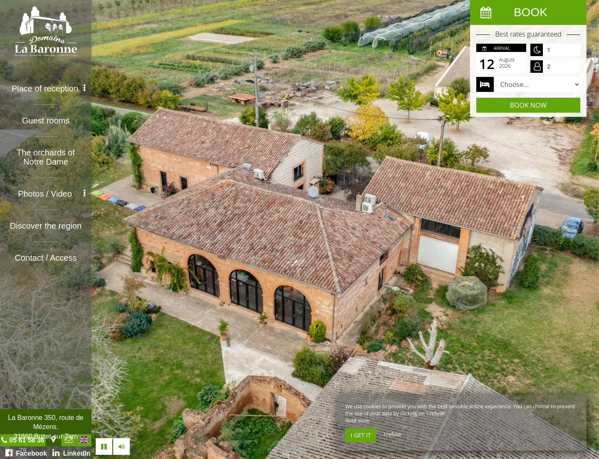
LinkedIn (71, 453)
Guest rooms (45, 120)
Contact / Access (46, 257)
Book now (528, 105)
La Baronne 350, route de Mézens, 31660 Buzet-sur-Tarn (45, 427)
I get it (361, 435)
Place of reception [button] (48, 88)
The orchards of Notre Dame (46, 157)
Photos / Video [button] (51, 193)
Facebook (26, 453)
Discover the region (46, 225)
